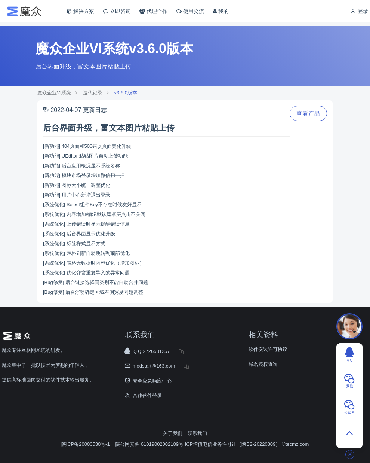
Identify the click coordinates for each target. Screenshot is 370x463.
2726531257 (156, 351)
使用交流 (190, 11)
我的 (221, 11)
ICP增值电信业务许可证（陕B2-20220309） (233, 444)
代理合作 (153, 11)
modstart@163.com (154, 366)
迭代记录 (92, 92)
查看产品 (308, 113)
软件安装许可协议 (268, 349)
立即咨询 (117, 11)
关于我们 (172, 433)
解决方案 (80, 11)
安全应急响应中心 (152, 381)
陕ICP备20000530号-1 (85, 444)
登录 (359, 11)
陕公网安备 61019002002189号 (150, 444)
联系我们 (197, 433)
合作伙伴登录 (147, 395)
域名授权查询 (263, 364)
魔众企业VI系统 (54, 92)
